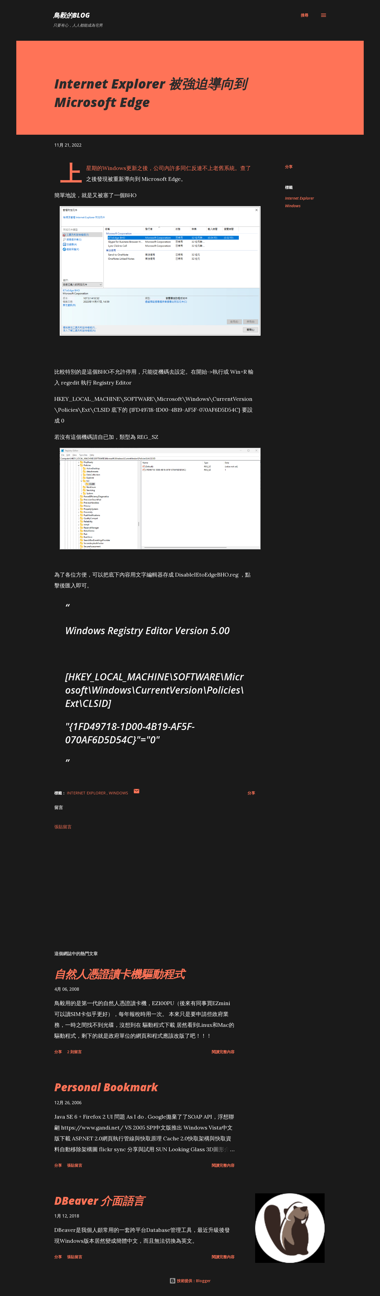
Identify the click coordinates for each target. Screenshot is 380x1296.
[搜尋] (304, 15)
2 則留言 (74, 1051)
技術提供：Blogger (190, 1280)
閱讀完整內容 (223, 1051)
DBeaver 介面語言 (99, 1200)
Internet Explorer (299, 198)
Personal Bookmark (106, 1087)
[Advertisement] (146, 883)
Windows (292, 205)
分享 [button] (289, 166)
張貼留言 (63, 826)
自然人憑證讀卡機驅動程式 (119, 973)
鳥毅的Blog (71, 15)
